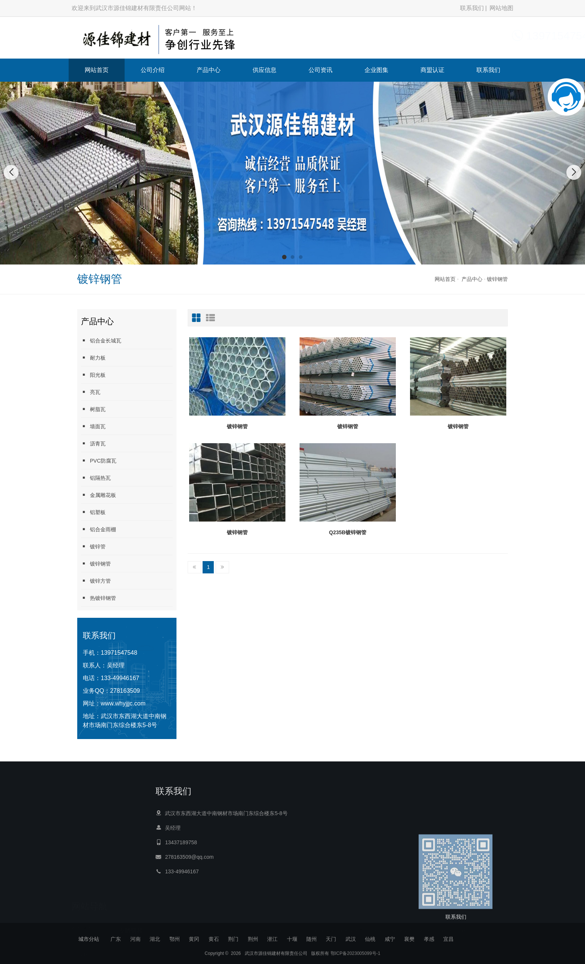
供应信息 (264, 70)
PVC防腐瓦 (98, 460)
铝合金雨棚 (98, 529)
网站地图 (501, 8)
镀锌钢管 (497, 279)
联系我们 (472, 8)
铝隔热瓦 (96, 478)
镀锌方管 (96, 581)
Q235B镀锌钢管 (347, 532)
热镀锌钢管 (98, 598)
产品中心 (208, 70)
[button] (284, 257)
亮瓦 (90, 392)
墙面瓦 (93, 426)
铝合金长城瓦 (101, 340)
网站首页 (97, 70)
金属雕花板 (98, 495)
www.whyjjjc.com (123, 703)
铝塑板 (93, 512)
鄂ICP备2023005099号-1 (355, 960)
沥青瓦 (93, 443)
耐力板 (93, 357)
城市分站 (88, 939)
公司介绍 (153, 70)
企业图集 (376, 70)
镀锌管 (93, 546)
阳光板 (93, 375)
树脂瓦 (93, 409)
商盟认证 (432, 70)
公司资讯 (320, 70)
